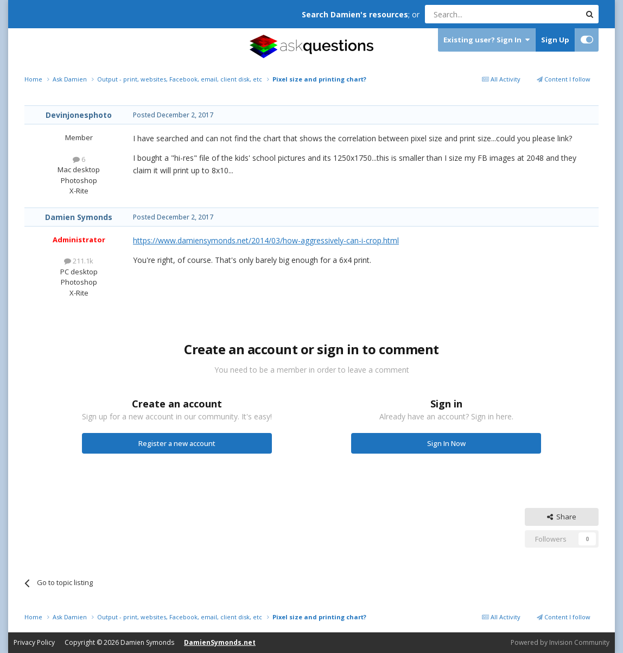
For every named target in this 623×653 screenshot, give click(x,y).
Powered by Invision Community (560, 642)
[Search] (476, 14)
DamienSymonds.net (220, 642)
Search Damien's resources (355, 14)
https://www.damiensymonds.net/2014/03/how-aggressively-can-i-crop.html (266, 240)
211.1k (78, 261)
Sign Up (555, 40)
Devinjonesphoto (79, 115)
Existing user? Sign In (486, 40)
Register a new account (176, 443)
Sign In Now (446, 443)
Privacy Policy (34, 642)
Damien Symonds (78, 217)
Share (561, 517)
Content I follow (563, 79)
